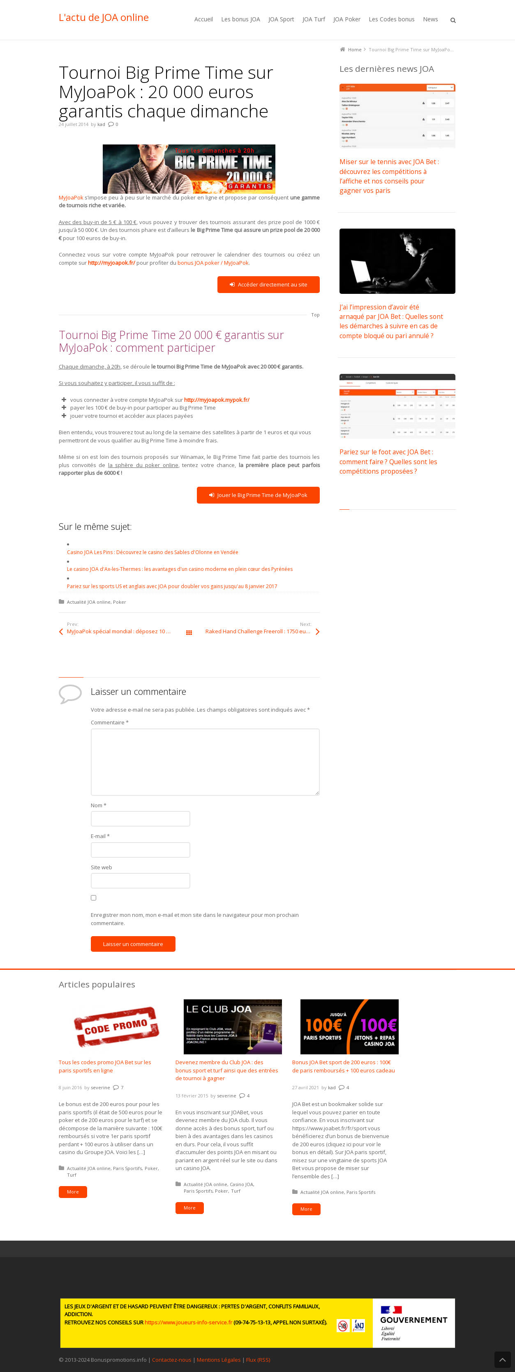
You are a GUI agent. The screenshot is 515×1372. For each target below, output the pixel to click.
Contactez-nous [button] (172, 1359)
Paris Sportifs (127, 1168)
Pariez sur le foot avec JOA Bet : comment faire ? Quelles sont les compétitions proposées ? (388, 461)
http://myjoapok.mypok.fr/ (216, 399)
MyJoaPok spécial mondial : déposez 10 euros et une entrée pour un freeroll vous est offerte (128, 631)
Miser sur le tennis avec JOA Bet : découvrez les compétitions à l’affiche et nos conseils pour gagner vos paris (389, 176)
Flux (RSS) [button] (258, 1359)
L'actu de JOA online (104, 17)
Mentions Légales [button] (219, 1359)
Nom (98, 805)
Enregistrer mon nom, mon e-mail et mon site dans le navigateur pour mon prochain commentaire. (195, 919)
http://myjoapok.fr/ (111, 262)
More (73, 1192)
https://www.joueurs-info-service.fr (188, 1322)
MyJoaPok (167, 172)
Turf (71, 1175)
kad (101, 124)
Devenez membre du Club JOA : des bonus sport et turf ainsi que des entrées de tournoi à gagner (227, 1070)
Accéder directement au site (268, 284)
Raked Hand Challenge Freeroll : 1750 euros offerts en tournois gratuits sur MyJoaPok (263, 631)
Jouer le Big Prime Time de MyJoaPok (258, 495)
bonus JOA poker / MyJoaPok (213, 262)
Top (315, 315)
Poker (119, 602)
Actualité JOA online (89, 602)
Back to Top (502, 1359)
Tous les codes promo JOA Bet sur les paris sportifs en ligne (105, 1066)
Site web (101, 867)
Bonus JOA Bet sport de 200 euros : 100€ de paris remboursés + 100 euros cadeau (343, 1066)
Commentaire (110, 722)
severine (100, 1087)
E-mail (100, 836)
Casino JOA (241, 1184)
